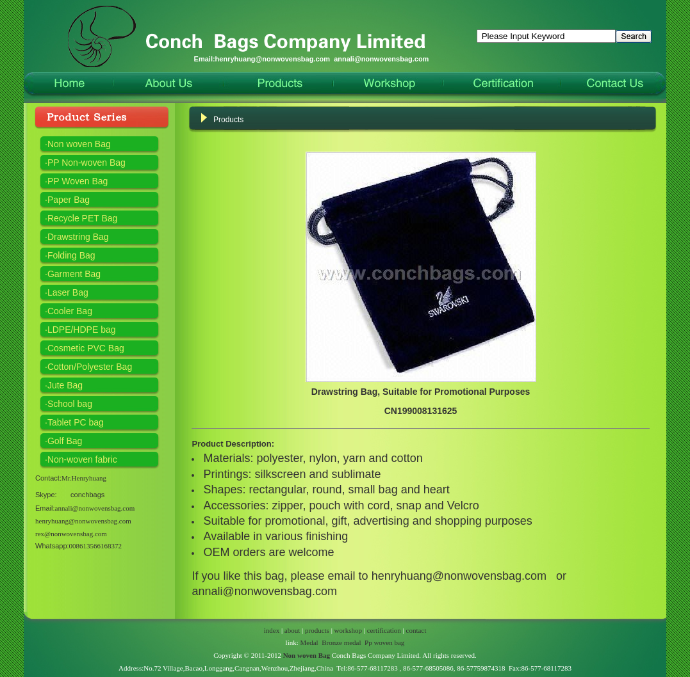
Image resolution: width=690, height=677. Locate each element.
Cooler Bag (69, 311)
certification (384, 630)
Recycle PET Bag (82, 218)
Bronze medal (341, 642)
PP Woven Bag (77, 181)
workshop (348, 630)
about (292, 630)
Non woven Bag (79, 144)
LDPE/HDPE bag (81, 329)
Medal (309, 642)
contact (416, 630)
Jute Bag (65, 385)
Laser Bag (67, 292)
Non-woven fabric (82, 459)
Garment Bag (74, 274)
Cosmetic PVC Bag (85, 348)
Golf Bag (64, 441)
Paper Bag (68, 200)
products (317, 630)
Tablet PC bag (75, 422)
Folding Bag (71, 255)
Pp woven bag (384, 642)
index (271, 630)
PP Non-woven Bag (86, 162)
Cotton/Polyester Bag (89, 367)
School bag (69, 404)
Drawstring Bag (78, 237)
